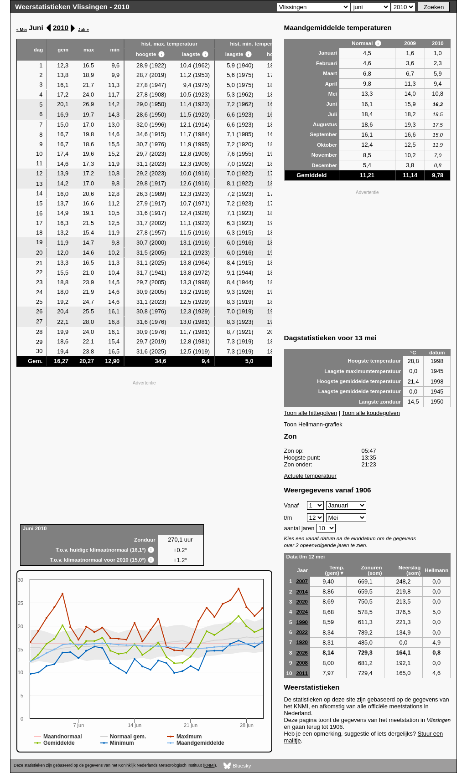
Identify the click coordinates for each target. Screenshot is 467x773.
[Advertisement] (144, 451)
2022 (302, 632)
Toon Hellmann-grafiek (313, 424)
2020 (302, 601)
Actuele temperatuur (310, 475)
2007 (302, 581)
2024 (302, 611)
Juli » (83, 29)
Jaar (302, 570)
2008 (302, 662)
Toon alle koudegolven (371, 413)
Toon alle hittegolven (310, 413)
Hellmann (436, 570)
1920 (302, 642)
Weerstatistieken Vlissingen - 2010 (72, 6)
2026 (302, 652)
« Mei (21, 29)
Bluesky (237, 766)
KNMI (209, 765)
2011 (302, 673)
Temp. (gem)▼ (335, 570)
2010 (60, 27)
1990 (302, 622)
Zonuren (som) (371, 570)
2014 (302, 591)
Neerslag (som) (410, 570)
